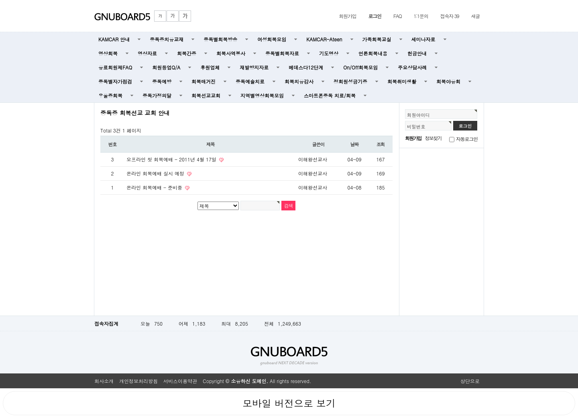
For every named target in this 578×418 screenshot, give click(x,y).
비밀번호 (416, 126)
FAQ (397, 15)
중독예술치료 (250, 81)
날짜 (354, 144)
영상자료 (147, 53)
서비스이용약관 (180, 380)
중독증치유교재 (166, 39)
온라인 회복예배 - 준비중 (155, 187)
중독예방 (161, 81)
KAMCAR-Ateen (324, 39)
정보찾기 (433, 138)
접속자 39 (449, 15)
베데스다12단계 (306, 67)
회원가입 (347, 15)
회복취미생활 (401, 81)
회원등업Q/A (166, 67)
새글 (475, 15)
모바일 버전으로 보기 (289, 403)
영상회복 (108, 53)
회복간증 (186, 53)
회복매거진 (203, 81)
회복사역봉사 (230, 53)
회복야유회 (448, 81)
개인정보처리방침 (138, 380)
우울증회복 (110, 95)
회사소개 (104, 380)
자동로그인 (467, 138)
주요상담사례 (412, 67)
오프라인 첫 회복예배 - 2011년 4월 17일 (172, 159)
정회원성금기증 (350, 81)
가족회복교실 (376, 39)
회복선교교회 (205, 95)
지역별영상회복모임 (262, 95)
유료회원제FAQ (115, 67)
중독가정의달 (156, 95)
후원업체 (210, 67)
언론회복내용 (372, 53)
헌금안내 (417, 53)
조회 (381, 144)
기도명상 (328, 53)
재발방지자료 (254, 67)
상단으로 (470, 380)
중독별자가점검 (115, 81)
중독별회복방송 (220, 39)
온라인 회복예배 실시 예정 (156, 173)
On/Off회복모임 (360, 67)
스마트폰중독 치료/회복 (330, 95)
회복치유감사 (299, 81)
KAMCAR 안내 (114, 39)
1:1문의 (421, 15)
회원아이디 (418, 115)
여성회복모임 (271, 39)
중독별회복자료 (282, 53)
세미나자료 (423, 39)
